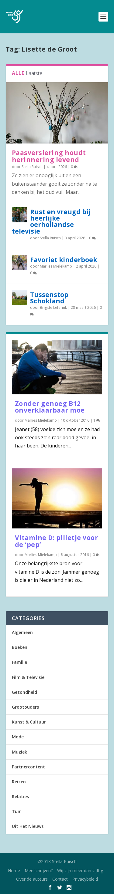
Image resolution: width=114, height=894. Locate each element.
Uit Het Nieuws (27, 826)
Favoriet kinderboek (63, 259)
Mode (18, 737)
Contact (60, 879)
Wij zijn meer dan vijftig (80, 870)
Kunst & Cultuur (29, 722)
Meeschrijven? (39, 870)
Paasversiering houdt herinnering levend (49, 156)
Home (14, 870)
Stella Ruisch (32, 166)
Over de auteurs (32, 879)
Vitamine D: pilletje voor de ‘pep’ (56, 541)
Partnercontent (28, 767)
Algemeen (22, 632)
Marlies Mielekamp (56, 266)
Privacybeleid (85, 879)
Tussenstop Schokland (49, 297)
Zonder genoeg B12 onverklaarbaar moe (50, 407)
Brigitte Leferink (53, 307)
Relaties (20, 796)
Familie (19, 662)
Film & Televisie (28, 677)
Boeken (19, 647)
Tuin (17, 811)
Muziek (19, 752)
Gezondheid (24, 692)
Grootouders (25, 707)
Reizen (19, 781)
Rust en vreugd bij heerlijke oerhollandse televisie (51, 221)
